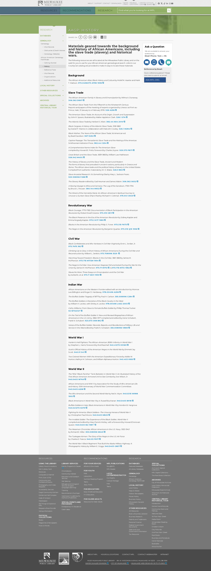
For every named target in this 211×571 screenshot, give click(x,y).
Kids (85, 473)
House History (134, 496)
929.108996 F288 (76, 177)
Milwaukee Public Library (50, 3)
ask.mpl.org (152, 80)
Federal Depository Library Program (77, 557)
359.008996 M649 (94, 432)
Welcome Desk (157, 514)
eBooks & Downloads (91, 466)
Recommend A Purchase (71, 493)
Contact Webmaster (147, 554)
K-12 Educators (89, 495)
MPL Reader (111, 469)
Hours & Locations (110, 554)
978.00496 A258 (110, 292)
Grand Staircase (157, 541)
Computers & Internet (46, 475)
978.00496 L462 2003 (117, 304)
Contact (106, 3)
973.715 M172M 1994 (89, 261)
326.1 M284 (124, 129)
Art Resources (134, 511)
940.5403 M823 (100, 415)
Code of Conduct (44, 498)
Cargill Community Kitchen (48, 492)
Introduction (156, 503)
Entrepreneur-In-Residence (71, 507)
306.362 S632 (129, 181)
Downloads (116, 3)
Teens (86, 482)
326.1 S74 (120, 117)
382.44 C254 (100, 143)
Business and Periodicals (161, 538)
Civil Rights (111, 478)
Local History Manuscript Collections (160, 486)
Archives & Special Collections (158, 469)
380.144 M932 (93, 189)
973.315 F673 (120, 224)
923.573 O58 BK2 (93, 321)
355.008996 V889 (119, 328)
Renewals (42, 472)
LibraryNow (88, 476)
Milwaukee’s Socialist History (136, 503)
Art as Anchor (157, 546)
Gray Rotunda (157, 529)
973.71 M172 (101, 268)
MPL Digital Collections (160, 473)
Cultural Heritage (113, 481)
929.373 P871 (125, 150)
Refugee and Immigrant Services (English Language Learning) (70, 485)
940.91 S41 (79, 352)
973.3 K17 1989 (96, 220)
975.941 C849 (126, 196)
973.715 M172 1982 (121, 268)
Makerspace (43, 501)
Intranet (165, 554)
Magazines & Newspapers (48, 523)
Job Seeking (66, 481)
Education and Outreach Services (70, 477)
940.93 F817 (93, 439)
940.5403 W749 (76, 379)
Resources (49, 10)
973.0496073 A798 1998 (90, 83)
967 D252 (89, 136)
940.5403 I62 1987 (84, 425)
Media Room (156, 519)
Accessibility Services (46, 490)
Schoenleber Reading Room (159, 523)
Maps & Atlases (134, 491)
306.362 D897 (75, 100)
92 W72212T (74, 311)
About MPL (92, 554)
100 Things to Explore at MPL (47, 504)
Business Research (135, 517)
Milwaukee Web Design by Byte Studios (148, 563)
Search (150, 4)
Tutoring (65, 490)
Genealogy (45, 44)
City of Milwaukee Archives (161, 483)
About (90, 3)
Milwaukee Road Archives (161, 490)
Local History (133, 488)
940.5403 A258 (75, 389)
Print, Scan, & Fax (45, 478)
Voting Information (45, 511)
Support (98, 3)
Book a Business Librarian (138, 514)
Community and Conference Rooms (45, 481)
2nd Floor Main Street (159, 532)
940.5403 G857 (112, 446)
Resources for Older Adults (93, 502)
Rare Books (156, 535)
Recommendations (77, 10)
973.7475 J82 (74, 246)
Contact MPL (128, 554)
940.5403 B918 (124, 401)
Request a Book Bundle (47, 508)
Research (105, 10)
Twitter (85, 37)
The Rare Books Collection (161, 475)
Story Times (88, 485)
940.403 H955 (126, 359)
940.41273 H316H (118, 345)
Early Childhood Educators (93, 492)
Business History (135, 499)
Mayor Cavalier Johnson (95, 563)
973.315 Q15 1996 (129, 229)
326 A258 (110, 110)
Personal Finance (135, 522)
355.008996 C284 (123, 296)
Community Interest (69, 474)
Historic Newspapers (136, 494)
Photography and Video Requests (47, 486)
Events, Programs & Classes (71, 466)
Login (143, 4)
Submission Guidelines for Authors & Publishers (71, 497)
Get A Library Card (45, 469)
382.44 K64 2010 (114, 122)
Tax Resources (134, 534)
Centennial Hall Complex (48, 495)
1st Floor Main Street (159, 516)
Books (41, 520)
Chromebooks (66, 471)
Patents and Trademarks (138, 519)
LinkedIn (90, 37)
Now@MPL (111, 466)
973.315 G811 (106, 213)
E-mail (95, 37)
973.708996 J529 (109, 253)
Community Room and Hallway (160, 510)
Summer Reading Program (93, 479)
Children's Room (158, 527)
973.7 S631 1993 (91, 275)
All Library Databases (136, 469)
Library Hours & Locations (48, 466)
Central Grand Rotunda (160, 506)
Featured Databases (136, 466)
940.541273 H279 (76, 408)
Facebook (80, 37)
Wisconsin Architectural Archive (160, 493)
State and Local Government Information (138, 530)
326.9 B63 (118, 170)
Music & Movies (44, 526)
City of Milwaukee (64, 559)
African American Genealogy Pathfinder (137, 480)
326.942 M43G (75, 157)
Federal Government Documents (136, 526)
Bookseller (155, 544)
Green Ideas (66, 509)
